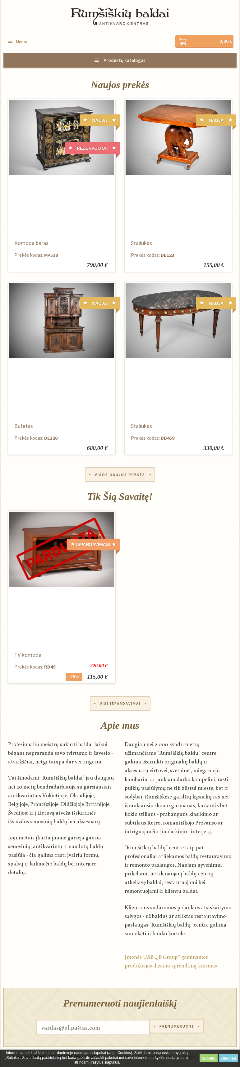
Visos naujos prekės (120, 475)
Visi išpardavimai (120, 704)
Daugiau (228, 1058)
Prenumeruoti (176, 1028)
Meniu (21, 42)
